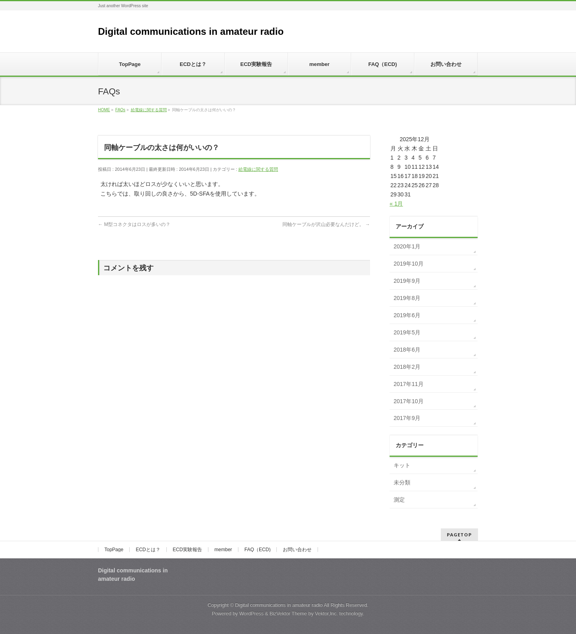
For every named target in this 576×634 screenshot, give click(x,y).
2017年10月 (409, 401)
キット (402, 465)
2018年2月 (407, 367)
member (223, 549)
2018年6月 (407, 349)
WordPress (251, 613)
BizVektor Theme (288, 613)
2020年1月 (407, 246)
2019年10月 (409, 263)
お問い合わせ (297, 549)
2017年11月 (409, 384)
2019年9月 (407, 281)
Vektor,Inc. (326, 613)
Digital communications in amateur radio (191, 31)
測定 (399, 499)
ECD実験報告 (187, 549)
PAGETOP (459, 534)
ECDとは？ (148, 549)
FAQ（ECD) (257, 549)
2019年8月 (407, 298)
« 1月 (396, 203)
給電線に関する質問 (258, 169)
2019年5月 (407, 332)
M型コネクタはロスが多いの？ (134, 224)
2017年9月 (407, 418)
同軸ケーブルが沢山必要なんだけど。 (326, 224)
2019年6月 (407, 315)
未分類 (402, 482)
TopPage (113, 549)
